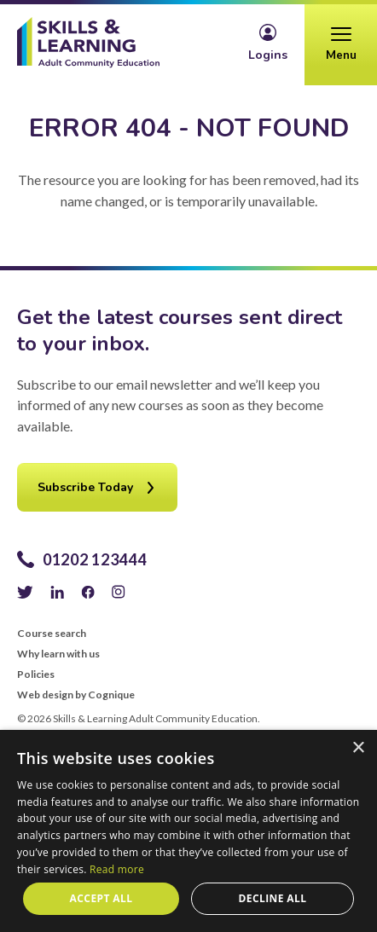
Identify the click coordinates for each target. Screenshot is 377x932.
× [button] (357, 748)
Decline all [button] (273, 898)
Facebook (88, 592)
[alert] (188, 831)
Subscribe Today (85, 487)
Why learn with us (58, 654)
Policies (36, 674)
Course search (51, 633)
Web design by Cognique (76, 695)
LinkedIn (57, 592)
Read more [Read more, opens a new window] (117, 869)
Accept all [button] (101, 898)
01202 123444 (95, 559)
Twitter (25, 592)
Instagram (118, 592)
